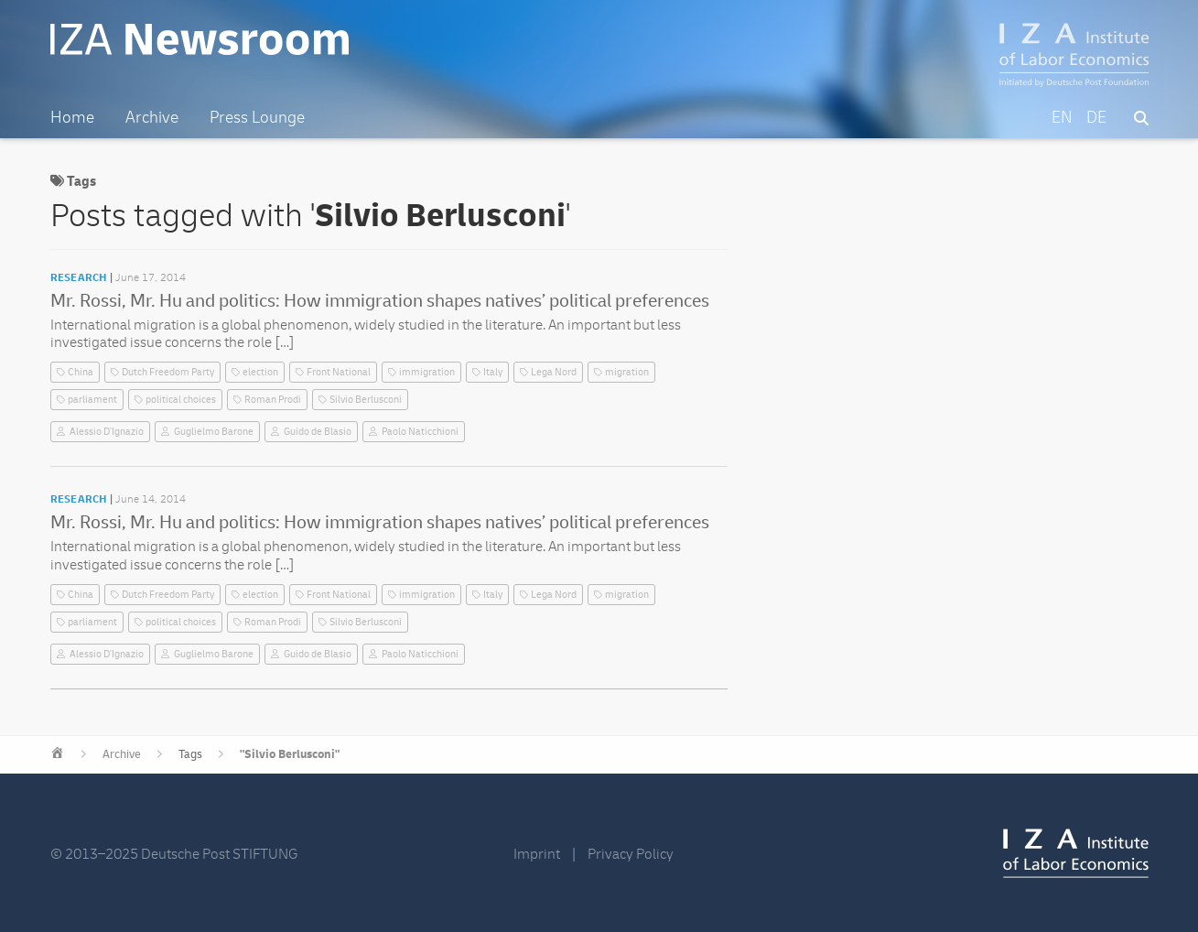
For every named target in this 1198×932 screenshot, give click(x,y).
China (80, 372)
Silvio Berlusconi (365, 400)
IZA (1076, 853)
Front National (339, 372)
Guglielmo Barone (214, 432)
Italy (492, 372)
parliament (92, 400)
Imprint (536, 854)
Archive (122, 754)
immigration (427, 372)
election (260, 372)
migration (627, 372)
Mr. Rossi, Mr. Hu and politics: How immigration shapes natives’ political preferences (379, 300)
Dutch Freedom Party (168, 372)
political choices (181, 400)
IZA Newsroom (199, 39)
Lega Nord (554, 372)
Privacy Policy (631, 854)
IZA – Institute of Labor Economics (1074, 55)
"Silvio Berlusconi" (290, 754)
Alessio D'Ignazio (107, 432)
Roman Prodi (272, 400)
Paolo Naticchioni (420, 432)
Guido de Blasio (317, 432)
